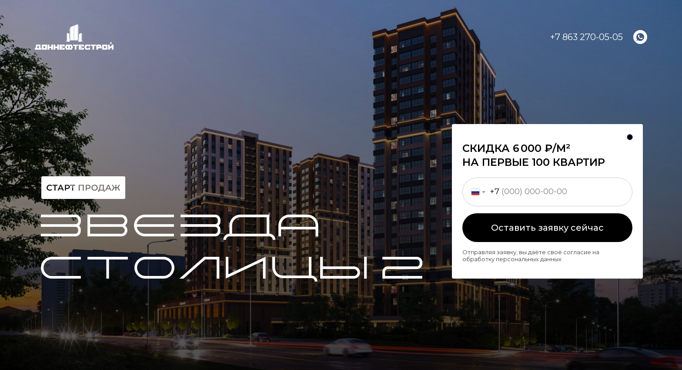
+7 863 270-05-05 (586, 37)
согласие (577, 252)
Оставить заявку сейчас (547, 227)
